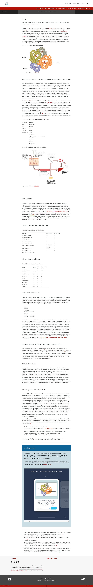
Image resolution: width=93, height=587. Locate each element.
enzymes (24, 36)
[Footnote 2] (44, 350)
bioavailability (27, 100)
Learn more (59, 8)
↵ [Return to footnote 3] (56, 545)
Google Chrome (47, 464)
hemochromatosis (41, 213)
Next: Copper (89, 585)
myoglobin (64, 31)
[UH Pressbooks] (7, 3)
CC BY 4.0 (36, 72)
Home (66, 3)
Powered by (46, 578)
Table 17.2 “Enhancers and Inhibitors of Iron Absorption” (53, 337)
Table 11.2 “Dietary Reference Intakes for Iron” (56, 211)
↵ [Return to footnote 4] (59, 552)
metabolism (32, 214)
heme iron (49, 102)
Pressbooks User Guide (41, 580)
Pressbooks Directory (51, 580)
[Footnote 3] (64, 352)
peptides (24, 30)
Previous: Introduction (6, 585)
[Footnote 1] (42, 113)
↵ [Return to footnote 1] (62, 534)
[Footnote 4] (30, 423)
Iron (12, 566)
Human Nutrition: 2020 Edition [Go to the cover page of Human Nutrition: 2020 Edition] (46, 12)
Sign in (74, 3)
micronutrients (48, 428)
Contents (9, 12)
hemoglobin (51, 28)
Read (70, 3)
